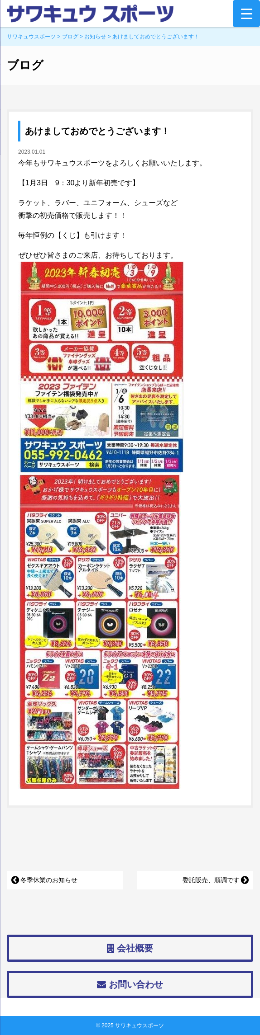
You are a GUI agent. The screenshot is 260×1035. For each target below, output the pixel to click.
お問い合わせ (130, 984)
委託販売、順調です (211, 880)
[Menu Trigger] (246, 13)
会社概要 (130, 948)
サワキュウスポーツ (139, 1025)
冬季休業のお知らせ (48, 880)
